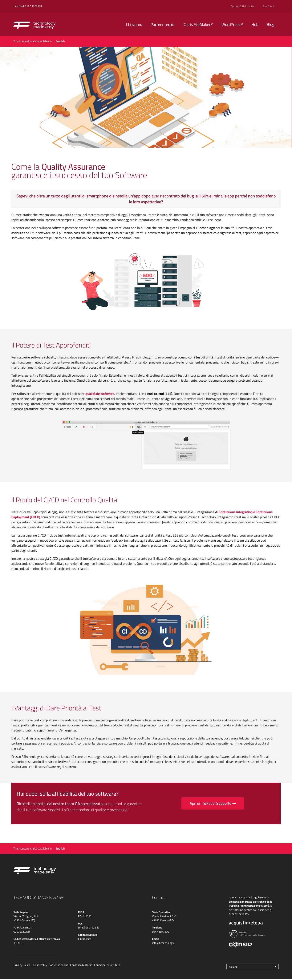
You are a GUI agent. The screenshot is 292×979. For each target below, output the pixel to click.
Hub (254, 24)
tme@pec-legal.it (88, 927)
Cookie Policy (39, 964)
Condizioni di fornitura (107, 964)
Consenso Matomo (81, 964)
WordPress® (232, 24)
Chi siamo (134, 24)
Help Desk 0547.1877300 (27, 6)
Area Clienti (268, 6)
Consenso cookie (58, 964)
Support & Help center (242, 6)
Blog (270, 24)
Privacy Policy (21, 964)
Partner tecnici (163, 24)
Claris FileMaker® (198, 24)
